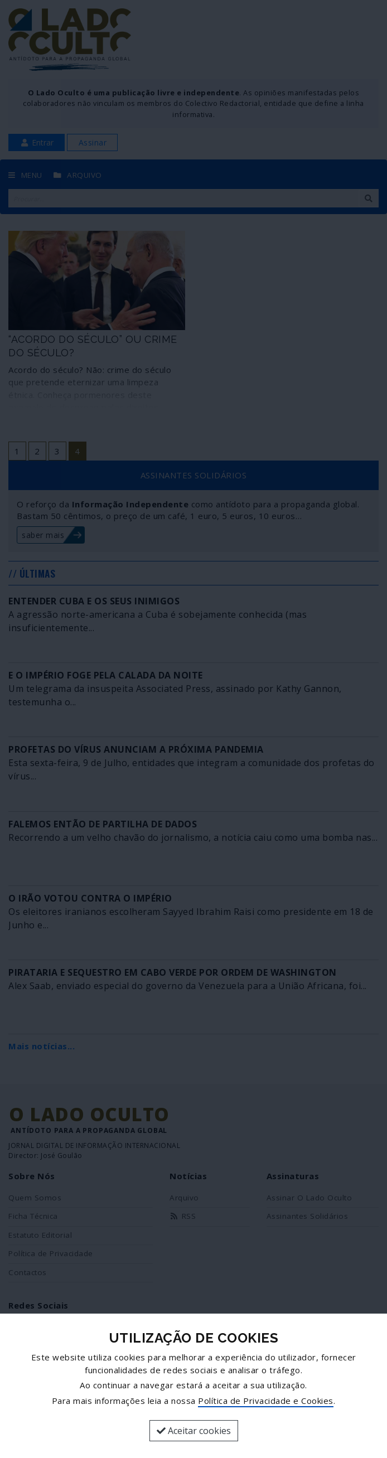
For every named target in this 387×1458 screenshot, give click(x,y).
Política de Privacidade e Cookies (265, 1400)
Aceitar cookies (194, 1431)
